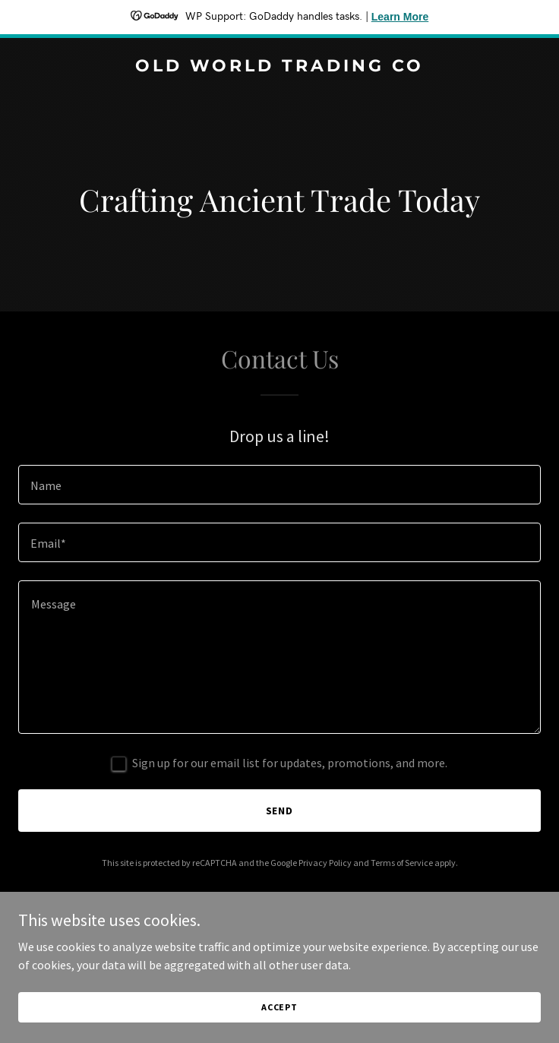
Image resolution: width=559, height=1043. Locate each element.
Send (280, 810)
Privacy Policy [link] (325, 862)
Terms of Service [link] (402, 862)
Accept (279, 1007)
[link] (279, 66)
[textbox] (279, 484)
